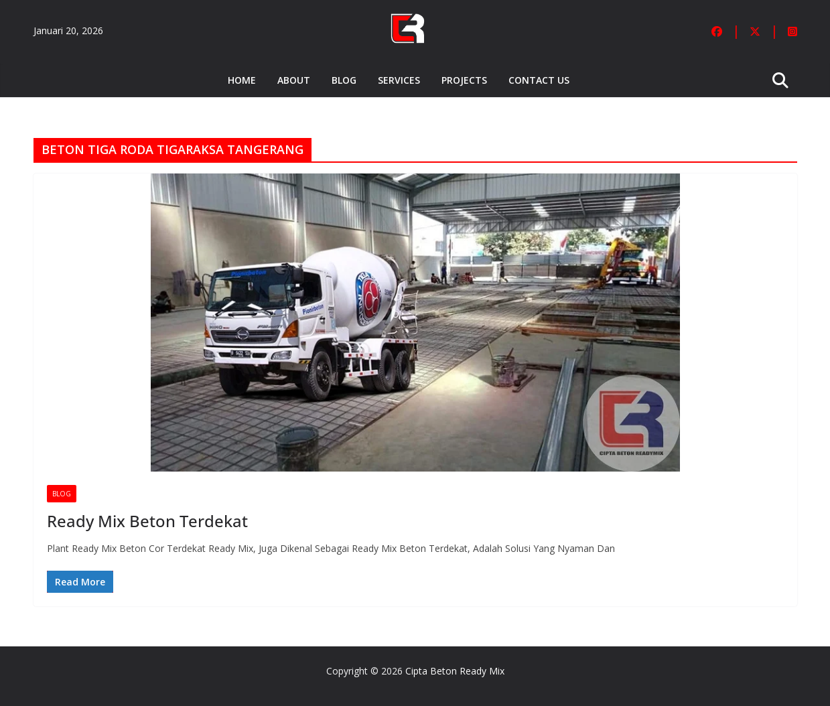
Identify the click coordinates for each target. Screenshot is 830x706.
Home (242, 80)
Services (399, 80)
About (293, 80)
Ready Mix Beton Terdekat (147, 521)
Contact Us (538, 80)
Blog (344, 80)
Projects (464, 80)
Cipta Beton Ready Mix (454, 670)
